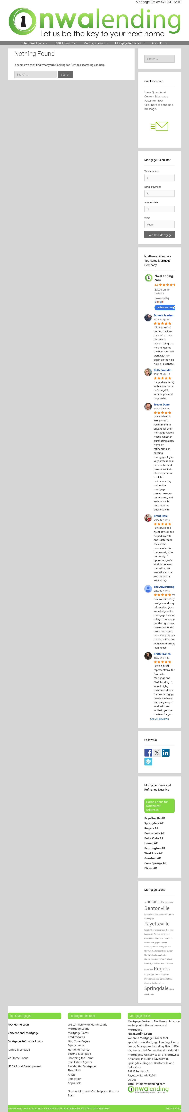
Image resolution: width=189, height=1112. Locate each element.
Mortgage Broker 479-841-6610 (158, 2)
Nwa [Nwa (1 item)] (158, 963)
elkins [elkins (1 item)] (171, 914)
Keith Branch (162, 654)
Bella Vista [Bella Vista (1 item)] (168, 902)
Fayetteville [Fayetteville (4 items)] (157, 923)
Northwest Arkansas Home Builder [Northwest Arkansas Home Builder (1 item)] (158, 951)
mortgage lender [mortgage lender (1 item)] (151, 946)
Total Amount (151, 171)
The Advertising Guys (167, 587)
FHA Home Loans (36, 43)
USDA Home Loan (65, 43)
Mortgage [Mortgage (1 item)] (159, 938)
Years (147, 217)
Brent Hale (161, 516)
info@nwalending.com (150, 1084)
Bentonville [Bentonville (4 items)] (157, 908)
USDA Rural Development (24, 1066)
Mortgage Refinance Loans (25, 1041)
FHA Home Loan (18, 1024)
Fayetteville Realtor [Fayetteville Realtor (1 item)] (152, 934)
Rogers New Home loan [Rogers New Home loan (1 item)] (154, 975)
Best (71, 1095)
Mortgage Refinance (132, 43)
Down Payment (152, 186)
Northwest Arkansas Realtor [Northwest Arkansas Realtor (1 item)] (155, 955)
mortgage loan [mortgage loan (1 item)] (165, 946)
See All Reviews (159, 719)
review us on (165, 307)
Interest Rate (151, 202)
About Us (161, 43)
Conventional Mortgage (23, 1033)
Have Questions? (155, 92)
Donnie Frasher (164, 315)
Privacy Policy (173, 1108)
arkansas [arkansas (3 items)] (155, 901)
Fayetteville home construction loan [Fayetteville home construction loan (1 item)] (158, 930)
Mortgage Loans (98, 43)
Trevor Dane (162, 404)
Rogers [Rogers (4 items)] (162, 968)
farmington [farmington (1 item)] (149, 918)
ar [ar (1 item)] (145, 902)
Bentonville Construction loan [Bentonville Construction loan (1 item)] (156, 914)
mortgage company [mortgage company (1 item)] (159, 942)
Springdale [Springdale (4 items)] (156, 988)
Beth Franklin (162, 370)
